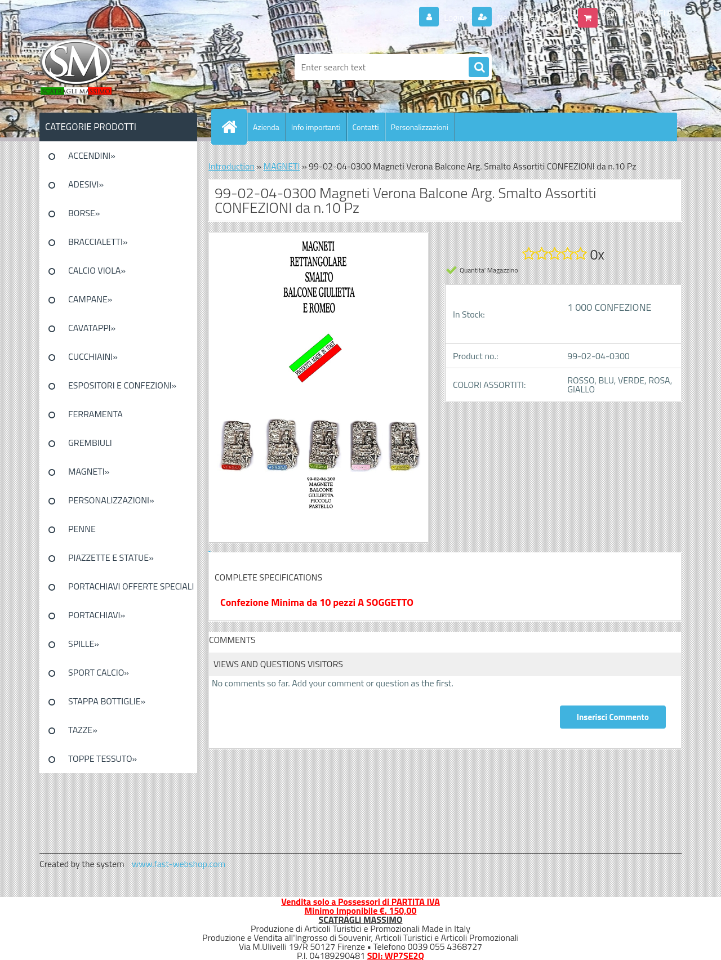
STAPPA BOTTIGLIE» (106, 701)
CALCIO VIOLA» (97, 270)
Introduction (231, 166)
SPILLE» (83, 643)
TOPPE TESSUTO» (102, 758)
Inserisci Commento (613, 717)
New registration (527, 17)
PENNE (82, 528)
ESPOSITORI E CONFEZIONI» (122, 385)
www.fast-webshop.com (178, 863)
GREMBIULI (90, 442)
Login (454, 17)
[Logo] (116, 67)
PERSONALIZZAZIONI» (111, 500)
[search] (479, 67)
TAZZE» (82, 729)
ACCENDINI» (91, 155)
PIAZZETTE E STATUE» (111, 557)
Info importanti (316, 127)
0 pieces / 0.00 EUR (638, 13)
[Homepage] (234, 127)
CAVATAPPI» (91, 327)
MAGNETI (282, 166)
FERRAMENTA (95, 414)
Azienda (266, 127)
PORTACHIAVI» (96, 615)
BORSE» (84, 213)
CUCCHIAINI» (93, 356)
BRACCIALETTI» (98, 241)
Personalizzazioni (419, 127)
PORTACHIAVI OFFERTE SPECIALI (131, 586)
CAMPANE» (90, 299)
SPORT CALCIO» (98, 672)
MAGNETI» (88, 471)
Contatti (366, 127)
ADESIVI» (86, 184)
